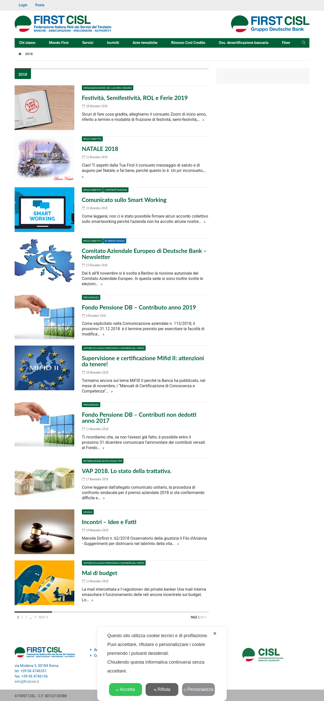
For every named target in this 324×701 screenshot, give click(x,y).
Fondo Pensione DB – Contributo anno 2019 (139, 306)
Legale (87, 510)
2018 (22, 74)
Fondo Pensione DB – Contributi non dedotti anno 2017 (139, 416)
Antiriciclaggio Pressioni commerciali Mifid (113, 347)
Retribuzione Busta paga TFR (102, 459)
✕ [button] (215, 633)
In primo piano (114, 240)
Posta (39, 5)
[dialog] (162, 663)
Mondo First (59, 43)
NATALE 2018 (100, 148)
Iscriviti (113, 43)
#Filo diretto (92, 138)
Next (43, 616)
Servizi (87, 43)
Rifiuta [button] (162, 689)
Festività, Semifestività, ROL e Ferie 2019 (135, 97)
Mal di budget (99, 571)
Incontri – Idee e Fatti (109, 520)
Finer (286, 43)
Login (23, 5)
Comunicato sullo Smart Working (124, 199)
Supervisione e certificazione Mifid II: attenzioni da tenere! (143, 360)
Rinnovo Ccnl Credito (188, 43)
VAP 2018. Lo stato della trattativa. (127, 469)
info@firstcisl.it (27, 680)
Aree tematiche (145, 43)
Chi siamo (27, 43)
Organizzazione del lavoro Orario (107, 87)
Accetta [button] (125, 689)
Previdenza (91, 296)
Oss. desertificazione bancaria (243, 43)
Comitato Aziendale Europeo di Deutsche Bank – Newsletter (144, 253)
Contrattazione (116, 189)
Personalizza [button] (198, 689)
